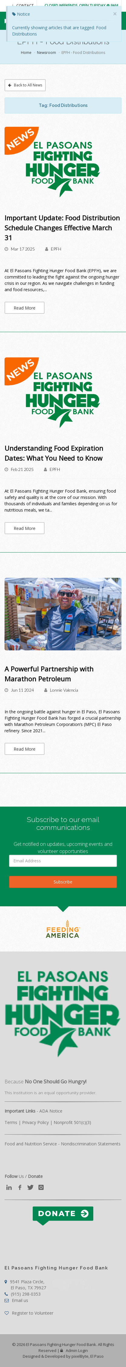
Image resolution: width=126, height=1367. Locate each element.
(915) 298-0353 (23, 1294)
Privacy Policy (35, 1122)
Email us (16, 1300)
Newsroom (46, 52)
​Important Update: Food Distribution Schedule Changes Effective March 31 (62, 227)
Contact (23, 5)
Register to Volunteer (29, 1313)
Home (26, 52)
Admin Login (74, 1350)
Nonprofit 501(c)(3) (72, 1122)
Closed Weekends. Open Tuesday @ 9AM (81, 5)
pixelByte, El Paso (87, 1356)
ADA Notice (50, 1111)
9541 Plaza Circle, (25, 1285)
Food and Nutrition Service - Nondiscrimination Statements (63, 1144)
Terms (11, 1122)
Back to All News (25, 85)
